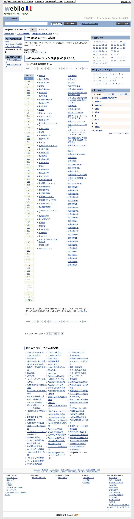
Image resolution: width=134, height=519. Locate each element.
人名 (78, 471)
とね (28, 147)
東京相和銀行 (44, 245)
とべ (28, 265)
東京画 (41, 132)
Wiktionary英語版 (55, 429)
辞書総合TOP (126, 2)
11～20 (110, 94)
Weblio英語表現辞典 (78, 417)
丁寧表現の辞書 (54, 355)
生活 (42, 471)
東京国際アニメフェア (47, 183)
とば (28, 256)
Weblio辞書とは (12, 478)
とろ (28, 202)
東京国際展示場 (45, 193)
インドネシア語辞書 (35, 458)
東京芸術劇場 (44, 159)
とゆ (28, 185)
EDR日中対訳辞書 (34, 446)
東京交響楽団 (44, 170)
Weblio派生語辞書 (77, 414)
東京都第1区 (72, 221)
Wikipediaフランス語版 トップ (16, 30)
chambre (98, 105)
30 (55, 333)
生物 (69, 471)
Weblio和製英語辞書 (56, 414)
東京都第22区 (73, 231)
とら (28, 190)
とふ (28, 159)
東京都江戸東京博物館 (76, 154)
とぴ (28, 274)
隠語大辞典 (52, 364)
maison (98, 101)
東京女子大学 (44, 229)
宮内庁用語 (74, 355)
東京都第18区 (73, 214)
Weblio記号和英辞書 (35, 423)
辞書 (5, 1)
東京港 (41, 166)
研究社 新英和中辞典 (35, 396)
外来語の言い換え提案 (36, 361)
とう (28, 87)
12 (67, 68)
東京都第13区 (73, 197)
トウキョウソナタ (45, 248)
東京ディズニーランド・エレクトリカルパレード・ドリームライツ (77, 132)
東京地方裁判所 (74, 109)
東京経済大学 (44, 153)
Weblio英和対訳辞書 (78, 432)
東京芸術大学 (44, 163)
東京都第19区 (73, 218)
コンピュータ (54, 469)
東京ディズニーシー (75, 113)
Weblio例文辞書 (33, 443)
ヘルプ (9, 482)
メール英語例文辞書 (56, 417)
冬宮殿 (41, 86)
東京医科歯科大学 (45, 99)
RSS (76, 515)
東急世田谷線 (44, 79)
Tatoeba (51, 403)
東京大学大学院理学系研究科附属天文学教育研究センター (77, 100)
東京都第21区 (73, 228)
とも (28, 179)
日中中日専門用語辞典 (57, 435)
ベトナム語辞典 (114, 500)
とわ (28, 205)
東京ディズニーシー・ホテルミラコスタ (77, 117)
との (28, 150)
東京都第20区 (73, 224)
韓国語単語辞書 (54, 444)
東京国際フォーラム (46, 197)
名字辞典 (31, 376)
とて (28, 133)
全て (7, 41)
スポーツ (63, 471)
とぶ (28, 262)
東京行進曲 (43, 106)
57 (76, 68)
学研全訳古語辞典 (34, 464)
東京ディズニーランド (76, 121)
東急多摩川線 (44, 83)
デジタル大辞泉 (54, 352)
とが (28, 213)
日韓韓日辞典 (50, 1)
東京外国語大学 (45, 136)
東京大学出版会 (74, 86)
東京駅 (41, 110)
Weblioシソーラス (55, 385)
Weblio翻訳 (113, 485)
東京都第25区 (73, 241)
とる (28, 196)
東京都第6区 (72, 258)
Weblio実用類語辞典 (56, 382)
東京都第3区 (72, 248)
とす (28, 116)
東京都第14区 (73, 201)
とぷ (28, 277)
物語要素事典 (53, 361)
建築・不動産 (90, 469)
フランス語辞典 (11, 18)
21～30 (123, 94)
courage (98, 130)
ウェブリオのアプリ (39, 478)
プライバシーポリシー (14, 487)
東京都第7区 (72, 262)
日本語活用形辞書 (77, 352)
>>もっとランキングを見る (119, 133)
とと (28, 136)
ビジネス (37, 469)
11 (63, 68)
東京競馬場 (43, 156)
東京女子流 (43, 233)
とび (28, 259)
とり (28, 193)
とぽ (28, 282)
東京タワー (72, 79)
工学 (82, 469)
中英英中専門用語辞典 (79, 441)
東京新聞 (42, 223)
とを (28, 208)
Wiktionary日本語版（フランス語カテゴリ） (56, 455)
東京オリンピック (45, 117)
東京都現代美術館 (75, 165)
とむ (28, 173)
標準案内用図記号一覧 (79, 358)
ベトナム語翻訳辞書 (35, 461)
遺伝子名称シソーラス (57, 411)
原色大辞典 (52, 358)
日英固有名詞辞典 (77, 411)
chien (97, 127)
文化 (38, 471)
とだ (28, 242)
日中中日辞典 (39, 1)
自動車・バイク (70, 469)
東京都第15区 (73, 204)
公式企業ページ (88, 478)
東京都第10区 (73, 187)
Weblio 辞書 (9, 34)
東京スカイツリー (45, 236)
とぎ (28, 216)
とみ (28, 170)
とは (28, 153)
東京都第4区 (72, 251)
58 (80, 68)
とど (28, 254)
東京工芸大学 (44, 176)
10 (59, 68)
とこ (28, 107)
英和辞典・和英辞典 (116, 482)
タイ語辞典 (113, 497)
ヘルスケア (50, 471)
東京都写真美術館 (75, 184)
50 (62, 333)
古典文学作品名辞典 (56, 367)
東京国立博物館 (45, 207)
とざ (28, 228)
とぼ (28, 268)
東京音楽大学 (44, 120)
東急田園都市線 (45, 89)
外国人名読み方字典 (35, 364)
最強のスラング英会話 (57, 420)
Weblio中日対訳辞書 (35, 449)
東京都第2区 (72, 245)
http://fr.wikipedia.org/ (37, 52)
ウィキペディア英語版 (79, 435)
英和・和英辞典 (27, 1)
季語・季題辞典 (76, 367)
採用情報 (86, 482)
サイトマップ (11, 490)
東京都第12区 (73, 194)
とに (28, 142)
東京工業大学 (44, 173)
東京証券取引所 (45, 219)
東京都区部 (72, 161)
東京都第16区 (73, 207)
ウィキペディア (76, 376)
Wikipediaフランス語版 (42, 34)
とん (28, 210)
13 (70, 68)
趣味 (56, 471)
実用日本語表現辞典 (35, 352)
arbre (97, 112)
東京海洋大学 (44, 129)
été (96, 123)
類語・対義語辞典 (14, 1)
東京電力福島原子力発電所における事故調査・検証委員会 (77, 140)
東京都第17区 (73, 211)
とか (28, 96)
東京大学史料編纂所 (75, 89)
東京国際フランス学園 (47, 200)
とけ (28, 104)
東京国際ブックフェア (47, 203)
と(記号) (29, 300)
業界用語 (45, 469)
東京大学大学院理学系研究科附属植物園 (77, 94)
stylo (97, 109)
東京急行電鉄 (44, 149)
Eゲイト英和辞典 (34, 399)
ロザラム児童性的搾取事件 (106, 98)
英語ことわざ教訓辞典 (79, 399)
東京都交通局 (73, 171)
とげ (28, 222)
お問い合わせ (62, 478)
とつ (28, 130)
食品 (74, 471)
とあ (28, 81)
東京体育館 (72, 76)
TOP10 (97, 94)
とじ (28, 231)
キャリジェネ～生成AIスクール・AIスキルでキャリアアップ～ (118, 507)
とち (28, 127)
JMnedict (31, 420)
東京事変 (42, 226)
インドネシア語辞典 (116, 495)
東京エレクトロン (45, 113)
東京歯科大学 (44, 216)
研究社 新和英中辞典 (56, 388)
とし (28, 113)
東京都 (70, 151)
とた (28, 124)
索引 (33, 30)
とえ (28, 90)
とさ (28, 110)
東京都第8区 (72, 265)
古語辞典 (59, 1)
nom (97, 119)
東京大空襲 (72, 106)
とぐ (28, 219)
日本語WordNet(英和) (78, 408)
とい (28, 84)
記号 (114, 80)
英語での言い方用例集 (79, 391)
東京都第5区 (72, 255)
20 (51, 333)
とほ (28, 165)
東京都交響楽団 (74, 168)
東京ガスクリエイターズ (48, 146)
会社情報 (86, 480)
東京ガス (42, 142)
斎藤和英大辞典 (33, 437)
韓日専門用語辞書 (77, 446)
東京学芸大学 (44, 139)
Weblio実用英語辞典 (56, 391)
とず (28, 234)
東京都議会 (72, 158)
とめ (28, 176)
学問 (98, 469)
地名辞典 (31, 373)
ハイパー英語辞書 (34, 402)
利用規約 (10, 485)
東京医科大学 (44, 103)
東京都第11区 (73, 190)
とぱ (28, 271)
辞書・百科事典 (92, 471)
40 (58, 333)
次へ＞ (85, 68)
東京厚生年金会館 (45, 180)
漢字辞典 (73, 379)
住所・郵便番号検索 (78, 373)
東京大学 (71, 83)
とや (28, 182)
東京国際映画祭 (45, 187)
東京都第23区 (73, 235)
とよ (28, 187)
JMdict (51, 394)
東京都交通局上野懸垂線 (77, 175)
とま (28, 167)
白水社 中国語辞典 (55, 432)
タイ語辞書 (74, 449)
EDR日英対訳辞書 (34, 417)
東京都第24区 (73, 238)
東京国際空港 (44, 190)
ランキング (43, 30)
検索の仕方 (10, 480)
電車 (62, 469)
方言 (83, 471)
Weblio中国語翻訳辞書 (79, 438)
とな (28, 139)
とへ (28, 162)
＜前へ (28, 68)
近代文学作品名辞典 (78, 370)
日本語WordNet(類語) (78, 382)
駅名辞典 (52, 370)
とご (28, 225)
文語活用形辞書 (33, 355)
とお (28, 93)
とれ (28, 199)
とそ (28, 121)
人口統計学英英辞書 (35, 440)
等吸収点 (42, 76)
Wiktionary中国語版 (78, 444)
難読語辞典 (31, 358)
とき (28, 98)
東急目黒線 (43, 96)
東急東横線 (43, 93)
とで (28, 251)
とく (28, 101)
